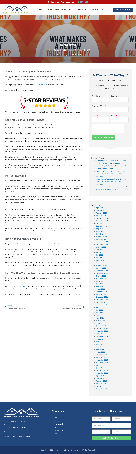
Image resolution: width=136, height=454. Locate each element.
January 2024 (101, 239)
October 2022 (101, 276)
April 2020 (100, 349)
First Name (96, 96)
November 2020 (102, 331)
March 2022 (100, 289)
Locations (80, 9)
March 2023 (100, 263)
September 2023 (102, 250)
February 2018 (101, 381)
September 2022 (102, 279)
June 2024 (100, 234)
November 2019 (102, 360)
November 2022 (102, 273)
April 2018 (100, 376)
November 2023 (102, 244)
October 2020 (101, 334)
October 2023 (101, 247)
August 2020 (101, 339)
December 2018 (102, 370)
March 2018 (100, 378)
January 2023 (101, 268)
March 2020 (100, 352)
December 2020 (102, 328)
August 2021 (101, 307)
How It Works (60, 10)
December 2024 (102, 218)
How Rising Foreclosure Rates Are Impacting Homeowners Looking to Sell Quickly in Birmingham (112, 173)
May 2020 (100, 347)
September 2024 (102, 226)
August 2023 (101, 252)
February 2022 (101, 292)
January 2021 (101, 326)
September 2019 (102, 363)
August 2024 (101, 229)
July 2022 (99, 281)
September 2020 (102, 336)
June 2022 (100, 284)
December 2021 (102, 297)
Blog (104, 10)
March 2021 (100, 321)
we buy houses (42, 85)
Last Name (115, 96)
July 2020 (99, 342)
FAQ (70, 10)
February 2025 (101, 213)
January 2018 (101, 384)
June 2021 (100, 313)
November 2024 (102, 221)
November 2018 (102, 373)
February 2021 (101, 323)
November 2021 (102, 300)
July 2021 (99, 310)
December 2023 (102, 242)
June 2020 (100, 344)
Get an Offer (94, 10)
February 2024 (101, 237)
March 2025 (100, 210)
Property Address (98, 106)
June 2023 (100, 258)
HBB (72, 55)
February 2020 (101, 355)
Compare (48, 10)
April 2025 (100, 208)
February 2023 (101, 265)
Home (39, 10)
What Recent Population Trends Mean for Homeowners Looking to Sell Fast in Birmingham (111, 181)
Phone (94, 116)
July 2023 (99, 255)
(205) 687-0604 (81, 2)
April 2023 (100, 260)
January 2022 (101, 294)
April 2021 (100, 318)
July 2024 (99, 231)
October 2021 (101, 302)
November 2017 (102, 389)
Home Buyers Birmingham (61, 55)
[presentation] (108, 128)
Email (113, 116)
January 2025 (101, 216)
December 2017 (102, 386)
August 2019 (101, 365)
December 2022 (102, 271)
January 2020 (101, 357)
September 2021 (102, 305)
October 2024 (101, 223)
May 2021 (100, 315)
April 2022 (100, 286)
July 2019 (99, 368)
